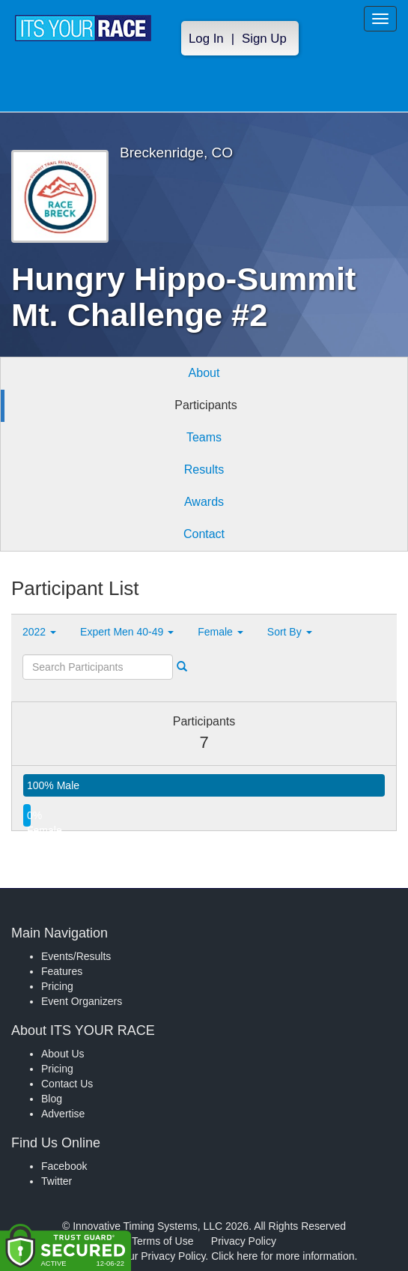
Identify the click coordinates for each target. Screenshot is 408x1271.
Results (204, 469)
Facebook (64, 1166)
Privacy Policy (243, 1241)
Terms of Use (162, 1241)
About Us (63, 1054)
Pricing (57, 986)
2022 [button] (39, 632)
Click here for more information (282, 1256)
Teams (204, 437)
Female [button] (220, 632)
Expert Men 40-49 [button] (127, 632)
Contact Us (67, 1084)
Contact (204, 534)
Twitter (56, 1181)
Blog (51, 1099)
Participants (205, 405)
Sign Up (264, 38)
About (204, 372)
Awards (204, 501)
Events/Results (76, 956)
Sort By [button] (289, 632)
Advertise (63, 1114)
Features (61, 971)
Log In (206, 38)
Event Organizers (81, 1001)
